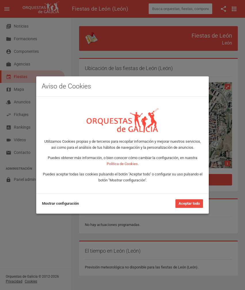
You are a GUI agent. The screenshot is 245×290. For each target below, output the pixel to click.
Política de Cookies (122, 164)
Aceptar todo (189, 203)
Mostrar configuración (60, 203)
